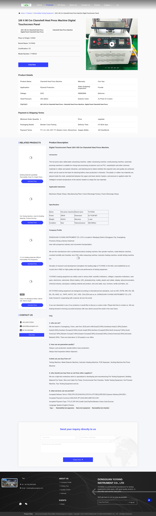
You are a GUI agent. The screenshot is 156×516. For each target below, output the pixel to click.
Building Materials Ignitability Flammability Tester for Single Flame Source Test (31, 177)
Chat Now (33, 65)
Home (39, 5)
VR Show (61, 5)
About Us (73, 5)
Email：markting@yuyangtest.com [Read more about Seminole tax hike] (31, 488)
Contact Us (85, 5)
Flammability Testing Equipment (43, 13)
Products (49, 5)
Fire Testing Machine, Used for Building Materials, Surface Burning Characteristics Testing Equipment (32, 218)
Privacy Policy (28, 514)
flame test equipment (83, 408)
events (97, 5)
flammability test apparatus (65, 408)
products (29, 13)
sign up (131, 502)
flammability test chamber (100, 408)
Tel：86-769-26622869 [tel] (28, 484)
